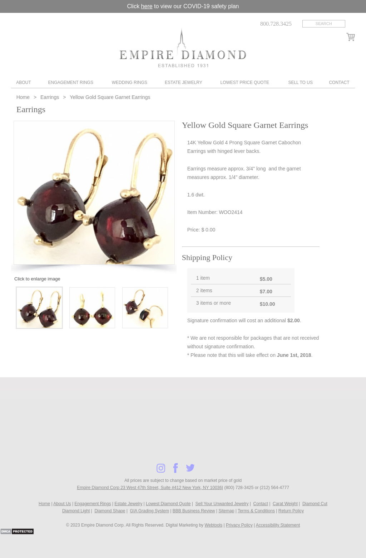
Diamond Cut (314, 503)
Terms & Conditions (256, 510)
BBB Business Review (194, 510)
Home (23, 97)
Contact (339, 82)
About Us (62, 503)
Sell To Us (300, 82)
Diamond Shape (109, 510)
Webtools (213, 525)
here (147, 6)
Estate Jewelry (183, 82)
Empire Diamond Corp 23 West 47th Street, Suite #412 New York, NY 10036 (149, 487)
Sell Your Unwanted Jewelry (222, 503)
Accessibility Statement (278, 525)
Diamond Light (76, 510)
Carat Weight (285, 503)
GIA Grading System (149, 510)
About (23, 82)
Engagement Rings (70, 82)
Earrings (49, 97)
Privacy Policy (239, 525)
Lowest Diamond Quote (168, 503)
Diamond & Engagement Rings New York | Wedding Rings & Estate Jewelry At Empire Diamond (182, 47)
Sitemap (226, 510)
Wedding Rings (129, 82)
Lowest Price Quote (245, 82)
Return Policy (291, 510)
